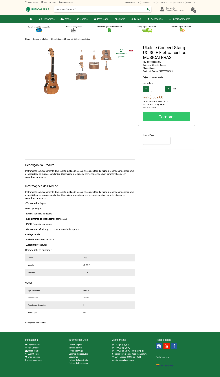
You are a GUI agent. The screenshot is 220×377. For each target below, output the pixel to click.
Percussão (102, 19)
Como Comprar (75, 344)
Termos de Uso (75, 347)
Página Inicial (34, 344)
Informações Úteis (78, 339)
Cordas (84, 19)
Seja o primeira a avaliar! (153, 77)
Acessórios (157, 19)
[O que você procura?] (148, 9)
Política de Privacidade (78, 363)
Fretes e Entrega (76, 350)
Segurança (73, 356)
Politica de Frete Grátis (78, 360)
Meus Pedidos (50, 2)
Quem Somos (32, 2)
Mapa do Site (33, 350)
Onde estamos (33, 356)
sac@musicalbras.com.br (123, 360)
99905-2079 (160, 2)
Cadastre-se (178, 10)
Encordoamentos (181, 19)
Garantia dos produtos (78, 353)
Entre (167, 10)
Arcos (67, 19)
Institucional (31, 339)
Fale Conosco (67, 2)
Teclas (137, 19)
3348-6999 (144, 2)
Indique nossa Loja (33, 360)
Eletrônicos (49, 19)
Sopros (121, 19)
